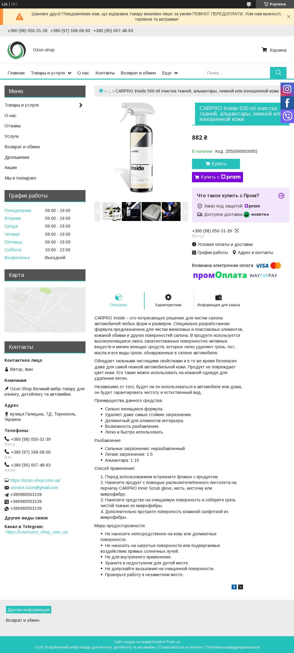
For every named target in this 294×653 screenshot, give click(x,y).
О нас (83, 72)
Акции (10, 167)
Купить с (221, 177)
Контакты (105, 72)
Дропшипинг (17, 157)
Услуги (11, 136)
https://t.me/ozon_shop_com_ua (37, 532)
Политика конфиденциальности (233, 647)
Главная (16, 72)
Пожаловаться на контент (181, 647)
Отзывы (12, 125)
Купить (219, 163)
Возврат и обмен (138, 72)
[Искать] (278, 73)
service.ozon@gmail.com (34, 487)
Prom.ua (173, 642)
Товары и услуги (48, 72)
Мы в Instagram (20, 177)
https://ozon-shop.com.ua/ (35, 480)
